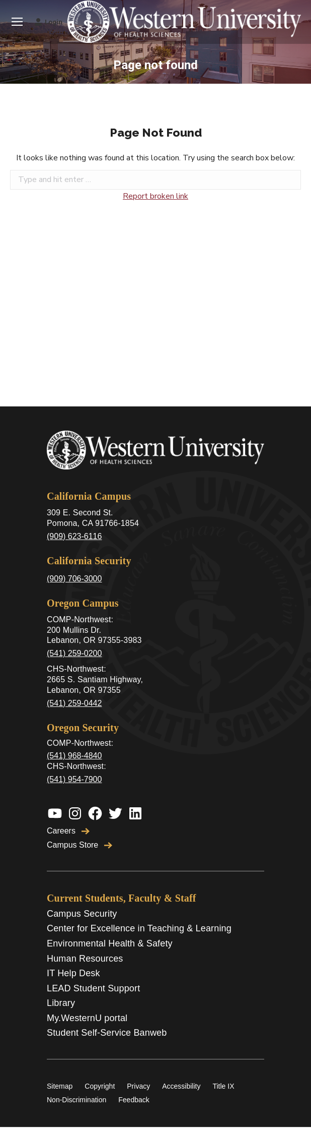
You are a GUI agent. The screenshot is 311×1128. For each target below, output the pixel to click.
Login (48, 22)
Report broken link (155, 196)
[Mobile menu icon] (17, 22)
